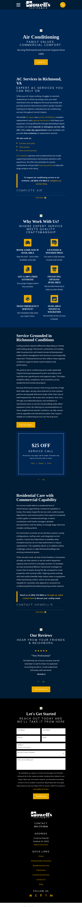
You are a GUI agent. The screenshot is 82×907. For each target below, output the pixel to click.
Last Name (46, 730)
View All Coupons (25, 425)
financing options (45, 165)
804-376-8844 (41, 827)
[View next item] (43, 480)
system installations (46, 117)
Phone (19, 738)
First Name (21, 730)
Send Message (41, 797)
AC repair (30, 117)
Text (33, 463)
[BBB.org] (36, 896)
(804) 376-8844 (37, 595)
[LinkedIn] (51, 896)
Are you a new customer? (26, 753)
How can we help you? (25, 760)
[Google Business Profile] (30, 896)
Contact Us (41, 62)
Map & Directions (41, 845)
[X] (46, 896)
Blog (41, 885)
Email (41, 463)
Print (49, 463)
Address (20, 745)
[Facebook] (41, 896)
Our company (22, 156)
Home (41, 857)
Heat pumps (24, 147)
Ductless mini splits (27, 143)
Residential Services (41, 866)
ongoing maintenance (41, 120)
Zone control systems (28, 150)
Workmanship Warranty (41, 861)
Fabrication (41, 871)
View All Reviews (40, 690)
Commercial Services (41, 875)
